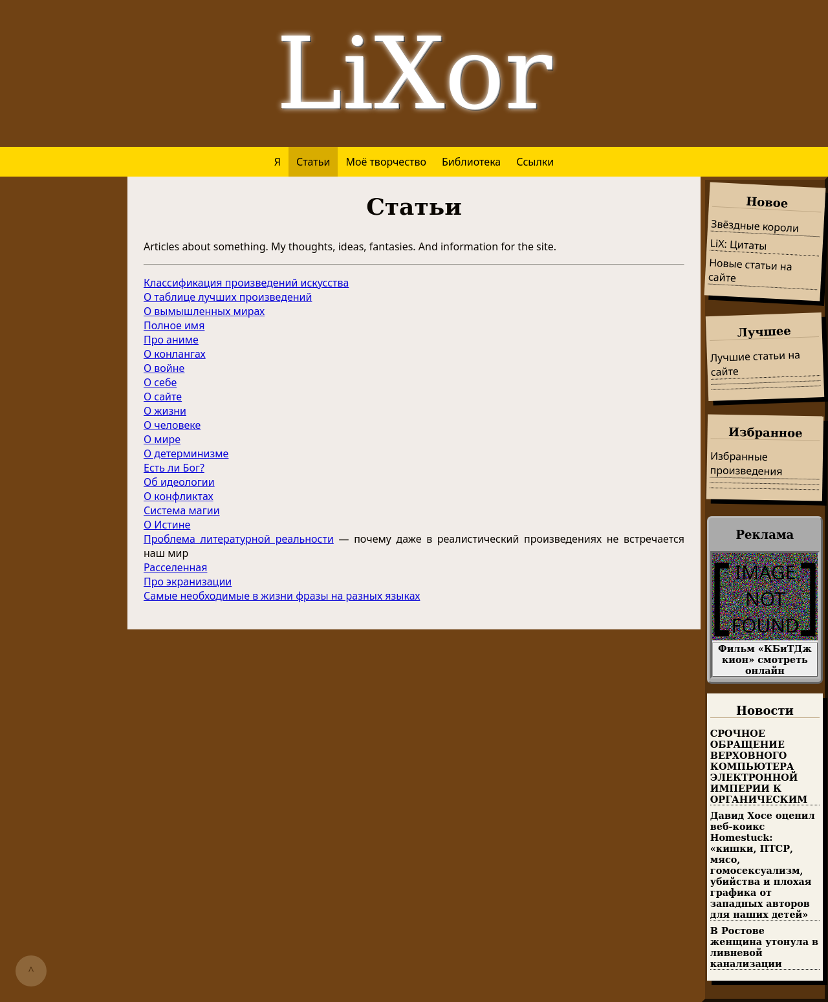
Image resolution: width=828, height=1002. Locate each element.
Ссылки (535, 162)
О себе (160, 382)
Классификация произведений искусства (246, 283)
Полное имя (174, 325)
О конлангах (175, 354)
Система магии (182, 510)
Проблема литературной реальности (239, 539)
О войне (164, 368)
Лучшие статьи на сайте (755, 363)
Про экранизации (188, 581)
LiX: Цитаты (738, 244)
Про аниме (171, 339)
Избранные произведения (746, 463)
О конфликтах (178, 496)
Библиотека (471, 162)
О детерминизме (186, 453)
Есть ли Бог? (174, 468)
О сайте (163, 396)
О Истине (167, 524)
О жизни (165, 411)
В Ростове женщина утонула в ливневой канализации (764, 947)
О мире (162, 439)
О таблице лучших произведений (228, 297)
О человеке (172, 425)
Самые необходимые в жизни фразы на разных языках (282, 596)
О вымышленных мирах (204, 311)
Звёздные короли (755, 225)
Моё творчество (385, 162)
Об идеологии (179, 482)
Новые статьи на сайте (750, 270)
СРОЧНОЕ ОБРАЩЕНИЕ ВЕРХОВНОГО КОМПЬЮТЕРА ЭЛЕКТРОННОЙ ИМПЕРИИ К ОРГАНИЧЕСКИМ (758, 766)
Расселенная (175, 567)
